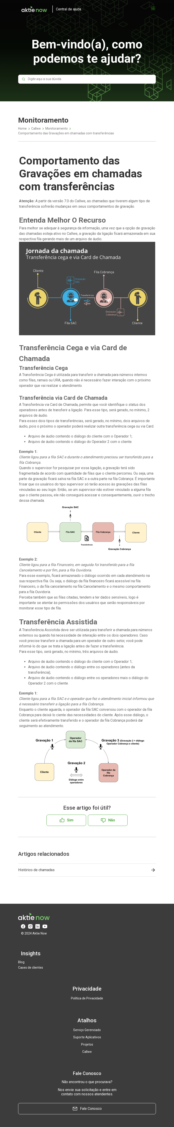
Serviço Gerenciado (87, 1030)
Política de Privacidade (87, 998)
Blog (21, 962)
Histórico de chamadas (36, 870)
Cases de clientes (30, 967)
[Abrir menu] (153, 8)
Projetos (87, 1044)
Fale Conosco (87, 1108)
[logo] (49, 9)
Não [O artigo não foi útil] (111, 820)
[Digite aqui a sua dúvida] (87, 79)
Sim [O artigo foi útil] (70, 820)
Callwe (36, 128)
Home (22, 128)
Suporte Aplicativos (87, 1037)
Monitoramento (56, 128)
